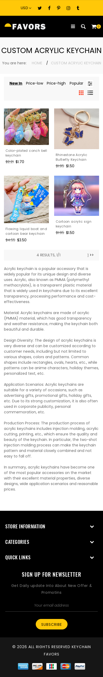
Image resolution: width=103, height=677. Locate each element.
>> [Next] (92, 255)
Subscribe (51, 624)
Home (37, 63)
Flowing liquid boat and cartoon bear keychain (26, 231)
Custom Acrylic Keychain (76, 63)
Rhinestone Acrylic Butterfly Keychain (71, 157)
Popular (76, 83)
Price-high (56, 83)
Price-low (34, 83)
